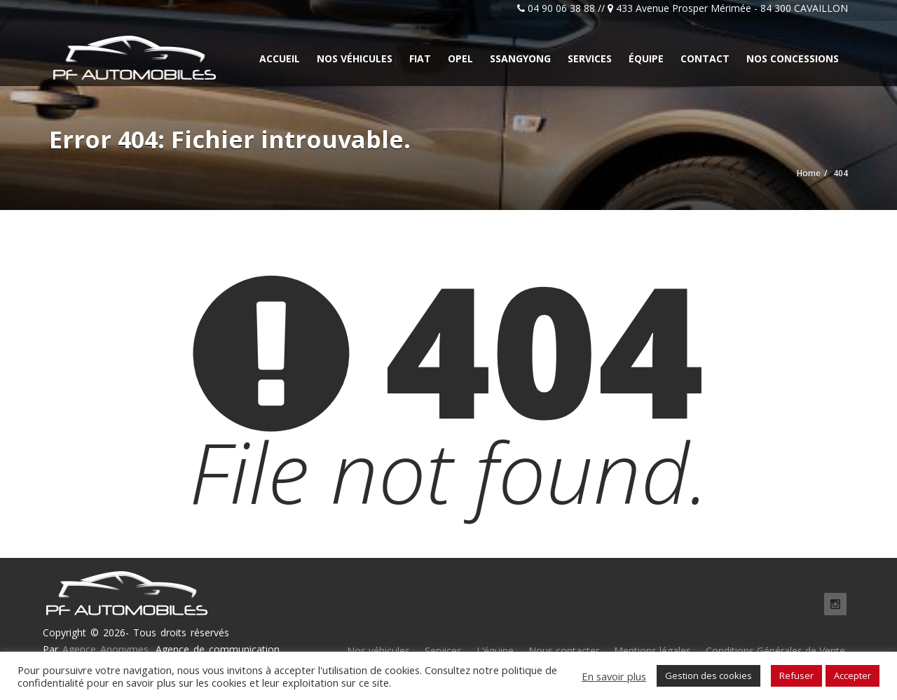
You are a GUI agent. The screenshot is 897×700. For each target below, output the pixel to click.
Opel (460, 58)
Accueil (279, 58)
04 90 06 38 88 (561, 8)
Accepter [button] (852, 675)
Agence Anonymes (105, 649)
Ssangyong (520, 58)
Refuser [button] (796, 675)
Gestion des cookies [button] (708, 675)
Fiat (420, 58)
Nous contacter (563, 650)
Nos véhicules (354, 58)
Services (590, 58)
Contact (705, 58)
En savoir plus (614, 676)
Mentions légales (652, 650)
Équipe (646, 58)
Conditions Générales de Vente (775, 650)
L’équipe (495, 650)
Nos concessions (792, 58)
